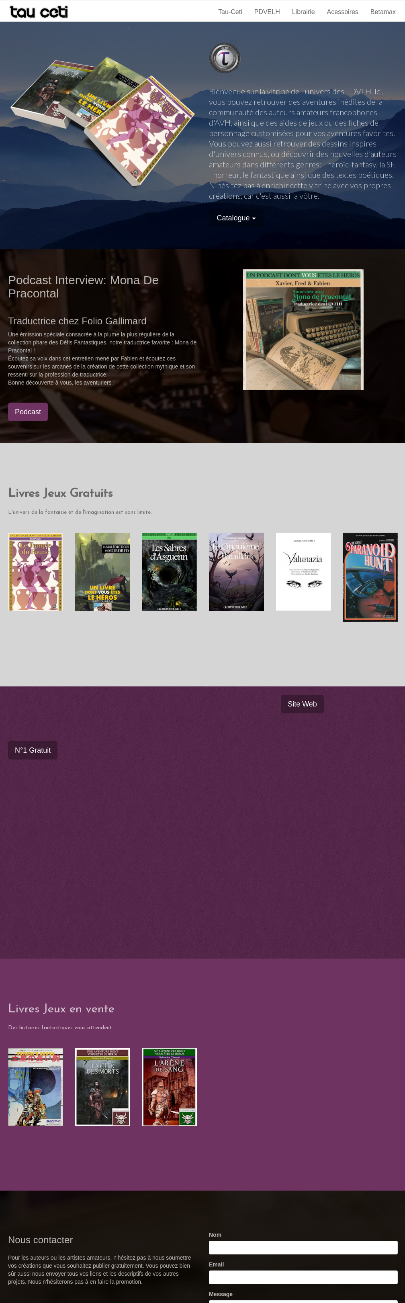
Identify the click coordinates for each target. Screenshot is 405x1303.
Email (216, 1264)
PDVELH (267, 11)
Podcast (28, 412)
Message (221, 1294)
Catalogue (236, 218)
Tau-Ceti (230, 11)
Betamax (383, 11)
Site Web (302, 704)
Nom (215, 1235)
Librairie (303, 11)
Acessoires (342, 11)
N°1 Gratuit (33, 750)
